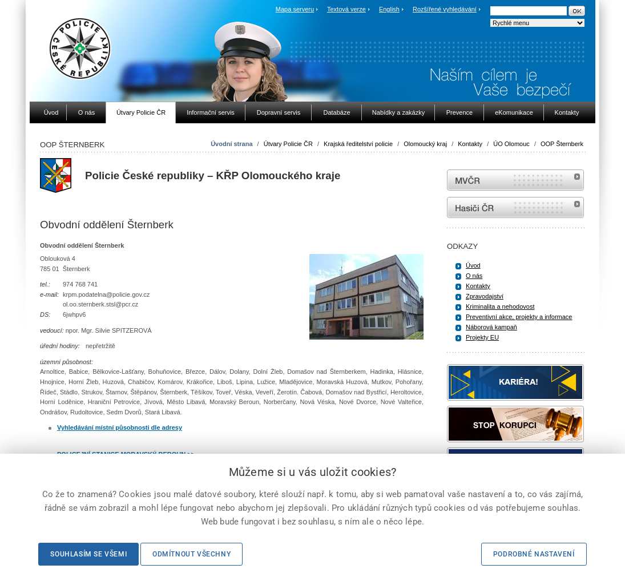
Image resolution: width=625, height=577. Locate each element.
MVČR (515, 180)
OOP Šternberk (562, 143)
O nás (474, 275)
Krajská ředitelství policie (358, 143)
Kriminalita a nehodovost (500, 306)
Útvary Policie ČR (288, 143)
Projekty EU (482, 337)
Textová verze (346, 9)
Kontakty (470, 143)
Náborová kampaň (491, 327)
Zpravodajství (484, 296)
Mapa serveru (295, 9)
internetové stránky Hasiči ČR (515, 207)
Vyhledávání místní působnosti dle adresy (119, 427)
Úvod (473, 265)
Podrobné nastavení (534, 554)
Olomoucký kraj (425, 143)
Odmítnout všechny (191, 554)
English (389, 9)
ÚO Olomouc (511, 143)
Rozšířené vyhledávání (445, 9)
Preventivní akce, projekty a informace (519, 316)
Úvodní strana (231, 143)
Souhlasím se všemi (88, 554)
